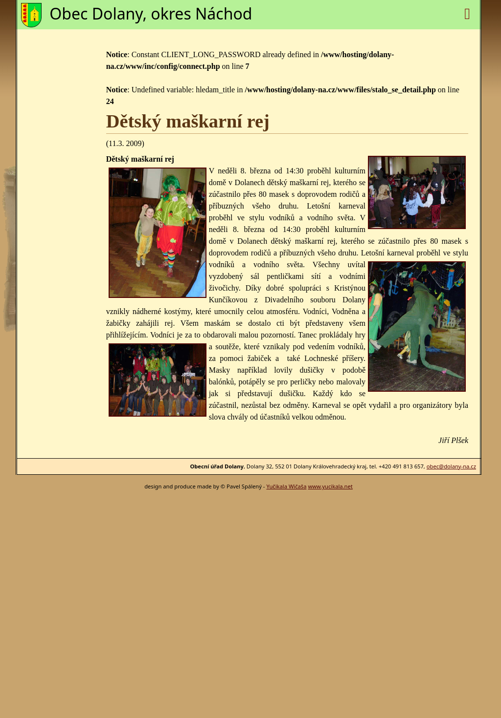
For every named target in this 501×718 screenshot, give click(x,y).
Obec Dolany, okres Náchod (150, 13)
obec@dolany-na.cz (451, 466)
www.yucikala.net (330, 486)
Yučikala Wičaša (286, 486)
